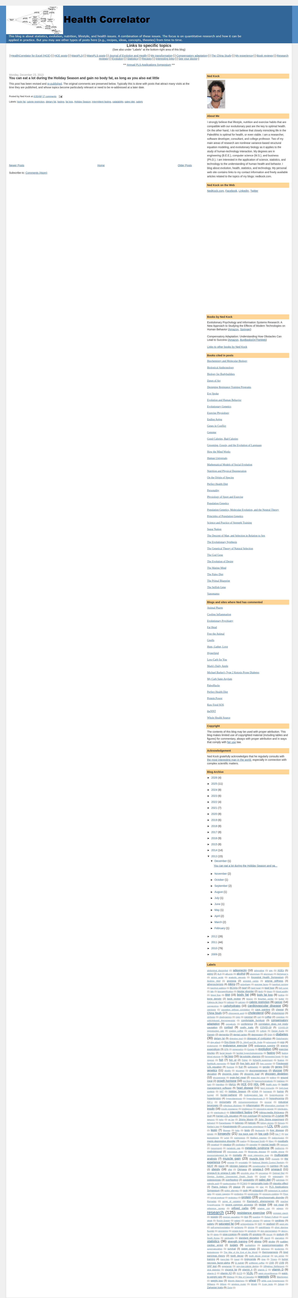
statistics (213, 1241)
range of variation (231, 1201)
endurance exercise (235, 1045)
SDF (260, 1224)
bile (212, 991)
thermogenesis (270, 1252)
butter (281, 999)
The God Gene (215, 554)
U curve (239, 1262)
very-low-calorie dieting (247, 1266)
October (220, 879)
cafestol (230, 1002)
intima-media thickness (271, 1112)
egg (282, 1042)
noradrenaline (259, 1166)
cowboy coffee (236, 1031)
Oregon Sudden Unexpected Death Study (230, 1176)
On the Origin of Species (220, 477)
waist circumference (267, 1273)
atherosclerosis (215, 984)
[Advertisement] (37, 137)
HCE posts (60, 55)
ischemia (266, 1115)
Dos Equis (229, 1042)
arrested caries (251, 981)
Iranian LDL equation (227, 1115)
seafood (270, 1223)
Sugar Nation (214, 529)
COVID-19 (265, 1027)
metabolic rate (233, 1148)
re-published (54, 83)
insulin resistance (229, 1109)
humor (280, 1091)
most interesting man (258, 1155)
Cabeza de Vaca (215, 1002)
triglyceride (250, 1259)
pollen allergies (231, 1190)
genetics (212, 1070)
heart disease (245, 1087)
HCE (244, 1084)
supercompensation (272, 1245)
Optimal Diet (278, 1173)
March (219, 922)
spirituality (229, 1238)
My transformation (161, 55)
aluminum (268, 974)
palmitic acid (213, 1183)
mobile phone (277, 1151)
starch (267, 1238)
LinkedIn (244, 190)
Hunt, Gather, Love (217, 646)
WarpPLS (77, 55)
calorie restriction (35, 101)
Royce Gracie (223, 1220)
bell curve (283, 988)
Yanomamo (213, 593)
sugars (234, 1245)
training (211, 1259)
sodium (280, 1234)
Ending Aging (214, 419)
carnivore (211, 1009)
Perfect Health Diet (217, 483)
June (218, 904)
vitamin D (278, 1269)
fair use (231, 742)
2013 (214, 856)
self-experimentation (220, 1227)
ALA (219, 974)
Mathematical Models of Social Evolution (229, 464)
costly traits (246, 1027)
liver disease (277, 1130)
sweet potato (248, 1248)
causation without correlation (235, 1009)
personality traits (260, 1183)
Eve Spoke (213, 393)
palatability (118, 101)
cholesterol (256, 1013)
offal (230, 1169)
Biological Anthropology (220, 367)
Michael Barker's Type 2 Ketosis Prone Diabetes (233, 672)
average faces (261, 984)
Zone (229, 1287)
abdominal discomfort (217, 970)
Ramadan (211, 1201)
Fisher (245, 1060)
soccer (269, 1234)
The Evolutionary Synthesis (222, 542)
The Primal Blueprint (218, 580)
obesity (216, 1169)
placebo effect (280, 1183)
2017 (214, 832)
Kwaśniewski (230, 1126)
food (233, 1063)
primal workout (217, 1197)
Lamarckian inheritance (252, 1126)
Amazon (234, 329)
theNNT (211, 711)
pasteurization (229, 1183)
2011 (214, 942)
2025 (214, 783)
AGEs (280, 970)
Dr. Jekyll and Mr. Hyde (251, 1042)
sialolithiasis (264, 1227)
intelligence (247, 1109)
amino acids (217, 977)
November (221, 873)
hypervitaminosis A (255, 1098)
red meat (279, 1204)
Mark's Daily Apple (217, 666)
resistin (214, 1216)
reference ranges (216, 1208)
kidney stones (267, 1123)
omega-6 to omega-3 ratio (221, 1173)
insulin (211, 1108)
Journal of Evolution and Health (128, 55)
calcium (241, 1002)
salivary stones (252, 1220)
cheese (280, 1009)
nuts (286, 1166)
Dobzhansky (282, 1038)
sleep (216, 1234)
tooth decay (237, 1255)
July (217, 898)
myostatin (243, 1162)
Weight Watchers (236, 1281)
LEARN (284, 1126)
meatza (227, 1144)
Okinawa (242, 1169)
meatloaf (215, 1144)
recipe (262, 1204)
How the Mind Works (218, 451)
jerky (221, 1119)
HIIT (222, 1091)
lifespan (226, 1130)
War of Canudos (246, 1277)
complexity (231, 1024)
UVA (271, 1262)
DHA (269, 1035)
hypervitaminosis (234, 1098)
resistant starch (280, 1213)
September (221, 885)
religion (280, 1208)
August (219, 891)
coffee (268, 1017)
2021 (214, 807)
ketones (239, 1122)
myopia (230, 1162)
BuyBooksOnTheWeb (253, 339)
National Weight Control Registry (268, 1162)
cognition (280, 1017)
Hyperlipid (213, 653)
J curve (279, 1115)
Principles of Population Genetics (225, 516)
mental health (268, 1144)
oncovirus (263, 1173)
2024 (214, 789)
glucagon (240, 1070)
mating (243, 1141)
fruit (241, 1066)
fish (221, 1059)
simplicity (252, 1231)
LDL (270, 1126)
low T (278, 1134)
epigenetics (237, 1049)
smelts (244, 1234)
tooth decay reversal (259, 1256)
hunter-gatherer (228, 1095)
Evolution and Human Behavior (224, 400)
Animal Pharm (215, 607)
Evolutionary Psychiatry (220, 620)
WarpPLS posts (96, 55)
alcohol (241, 973)
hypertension (214, 1098)
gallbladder (253, 1067)
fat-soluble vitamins (250, 1056)
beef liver (269, 987)
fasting (60, 101)
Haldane (281, 1081)
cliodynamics (225, 1017)
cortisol (228, 1027)
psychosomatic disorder (271, 1197)
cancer (278, 1002)
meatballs (283, 1141)
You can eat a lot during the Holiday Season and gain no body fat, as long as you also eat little (84, 78)
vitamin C (262, 1270)
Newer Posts (16, 165)
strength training (237, 1241)
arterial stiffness (274, 980)
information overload (275, 1105)
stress (258, 1241)
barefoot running (280, 984)
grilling (273, 1077)
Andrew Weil (213, 981)
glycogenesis (219, 1077)
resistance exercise (251, 1213)
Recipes (147, 58)
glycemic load (251, 1073)
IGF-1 (210, 1102)
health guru (271, 1084)
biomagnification (225, 991)
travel (236, 1259)
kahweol (211, 1123)
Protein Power (215, 698)
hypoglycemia (276, 1098)
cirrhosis (211, 1017)
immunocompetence (248, 1102)
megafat (253, 1144)
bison (269, 991)
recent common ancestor (239, 1204)
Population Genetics (218, 503)
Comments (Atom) (36, 172)
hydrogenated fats (253, 1095)
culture (263, 1031)
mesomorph (216, 1148)
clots (238, 1017)
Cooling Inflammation (219, 614)
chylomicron (277, 1013)
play (262, 1187)
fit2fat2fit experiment (263, 1060)
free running (266, 1063)
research (215, 1212)
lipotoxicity (260, 1130)
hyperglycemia (276, 1095)
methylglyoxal (214, 1151)
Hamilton (220, 1084)
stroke (272, 1241)
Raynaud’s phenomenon (260, 1201)
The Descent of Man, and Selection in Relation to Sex (236, 535)
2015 (214, 844)
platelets (250, 1187)
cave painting (262, 1009)
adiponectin (240, 970)
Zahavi (281, 1284)
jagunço (211, 1119)
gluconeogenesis (258, 1070)
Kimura (281, 1123)
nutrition (274, 1166)
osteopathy (278, 1176)
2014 (214, 850)
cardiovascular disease (264, 1006)
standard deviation (249, 1237)
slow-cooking (230, 1234)
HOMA (255, 1091)
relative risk (264, 1208)
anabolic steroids (237, 977)
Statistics (132, 58)
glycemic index (230, 1073)
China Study (214, 1013)
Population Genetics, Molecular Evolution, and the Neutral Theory (243, 509)
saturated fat (226, 1223)
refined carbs (239, 1208)
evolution (264, 1049)
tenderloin (279, 1249)
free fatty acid (247, 1063)
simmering (223, 1231)
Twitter (254, 190)
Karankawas (225, 1123)
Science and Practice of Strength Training (229, 522)
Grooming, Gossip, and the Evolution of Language (234, 445)
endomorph (212, 1046)
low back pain (246, 1133)
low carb (263, 1133)
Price (285, 1194)
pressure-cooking (270, 1194)
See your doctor (187, 58)
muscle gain (232, 1158)
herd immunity (267, 1088)
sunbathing (250, 1245)
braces (249, 999)
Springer (245, 329)
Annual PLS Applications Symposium (149, 64)
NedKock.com (215, 190)
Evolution (117, 58)
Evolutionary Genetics (219, 406)
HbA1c (232, 1084)
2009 (214, 954)
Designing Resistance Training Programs (229, 387)
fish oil (232, 1060)
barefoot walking (218, 988)
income (268, 1102)
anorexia (231, 980)
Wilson (223, 1284)
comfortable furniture (253, 1020)
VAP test (212, 1266)
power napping (223, 1194)
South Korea (213, 1238)
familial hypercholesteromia (249, 1053)
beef (244, 987)
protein (246, 1197)
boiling (281, 995)
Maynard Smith (257, 1141)
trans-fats (224, 1259)
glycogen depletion (276, 1073)
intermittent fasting (101, 101)
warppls (263, 1276)
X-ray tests (267, 1284)
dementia (224, 1034)
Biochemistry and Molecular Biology (227, 360)
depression (257, 1034)
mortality (237, 1155)
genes (278, 1066)
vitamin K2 (226, 1273)
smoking (257, 1234)
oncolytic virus (247, 1173)
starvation (279, 1238)
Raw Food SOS (215, 704)
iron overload (250, 1115)
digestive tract (236, 1038)
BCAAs (234, 987)
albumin (229, 974)
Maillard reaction (258, 1138)
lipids (247, 1130)
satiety (139, 101)
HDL (256, 1084)
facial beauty (226, 1053)
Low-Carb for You (217, 659)
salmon (267, 1220)
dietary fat (51, 101)
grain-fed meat (238, 1077)
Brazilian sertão (265, 999)
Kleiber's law (213, 1126)
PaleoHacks (213, 685)
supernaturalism (215, 1249)
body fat (21, 101)
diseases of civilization (259, 1038)
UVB (281, 1262)
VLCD (239, 1273)
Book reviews (265, 55)
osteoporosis (214, 1179)
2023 (214, 795)
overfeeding (232, 1179)
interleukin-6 (220, 1112)
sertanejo (239, 1227)
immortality (225, 1102)
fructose (230, 1067)
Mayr (271, 1141)
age (271, 970)
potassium (257, 1190)
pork (245, 1190)
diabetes (282, 1034)
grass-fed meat (258, 1077)
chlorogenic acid (236, 1013)
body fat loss (265, 994)
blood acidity (282, 991)
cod (259, 1017)
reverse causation (231, 1217)
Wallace (230, 1277)
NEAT (210, 1166)
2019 (214, 819)
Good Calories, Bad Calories (222, 438)
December (221, 860)
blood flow (216, 995)
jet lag (231, 1119)
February (220, 928)
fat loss (69, 101)
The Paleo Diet (215, 574)
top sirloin (279, 1256)
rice (246, 1216)
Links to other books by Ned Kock (227, 346)
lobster (210, 1134)
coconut (248, 1017)
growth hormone (226, 1080)
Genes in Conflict (216, 425)
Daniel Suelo (277, 1031)
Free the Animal (215, 633)
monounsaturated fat (217, 1155)
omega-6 (276, 1169)
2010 (214, 948)
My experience (244, 55)
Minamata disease (257, 1151)
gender (266, 1066)
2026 (214, 777)
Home (101, 165)
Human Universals (217, 458)
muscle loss (256, 1158)
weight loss (217, 1280)
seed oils (283, 1224)
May (217, 909)
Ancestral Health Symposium (267, 977)
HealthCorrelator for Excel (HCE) (30, 55)
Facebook (231, 190)
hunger (210, 1095)
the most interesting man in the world (229, 759)
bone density (214, 998)
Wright (254, 1284)
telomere (265, 1249)
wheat (252, 1280)
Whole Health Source (218, 717)
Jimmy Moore (246, 1119)
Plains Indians (219, 1186)
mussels (276, 1159)
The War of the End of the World (241, 1252)
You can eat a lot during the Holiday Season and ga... (245, 865)
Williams (211, 1284)
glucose (277, 1070)
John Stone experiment (271, 1119)
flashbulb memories (216, 1063)
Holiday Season (82, 101)
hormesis (267, 1091)
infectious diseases (232, 1105)
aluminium (255, 974)
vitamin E (211, 1273)
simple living (238, 1231)
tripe (264, 1259)
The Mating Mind (216, 567)
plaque (236, 1186)
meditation (240, 1144)
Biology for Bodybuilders (221, 374)
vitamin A (247, 1269)
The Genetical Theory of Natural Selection (230, 548)
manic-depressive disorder (221, 1141)
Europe (250, 1049)
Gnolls (210, 640)
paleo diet (130, 101)
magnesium (239, 1138)
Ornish (263, 1176)
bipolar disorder (245, 991)
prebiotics (238, 1194)
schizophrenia (247, 1224)
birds (260, 991)
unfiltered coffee (257, 1263)
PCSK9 (243, 1183)
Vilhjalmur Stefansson (273, 1266)
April (218, 916)
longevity (224, 1133)
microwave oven (235, 1151)
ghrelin (227, 1070)
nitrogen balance (238, 1166)
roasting (256, 1217)
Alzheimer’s (282, 974)
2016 (214, 838)
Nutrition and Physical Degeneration (226, 471)
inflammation (253, 1105)
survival (231, 1248)
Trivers (273, 1259)
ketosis (252, 1122)
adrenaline (259, 970)
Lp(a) (226, 1138)
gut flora (247, 1081)
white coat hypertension (273, 1281)
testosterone (213, 1252)
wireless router (238, 1284)
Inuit (209, 1115)
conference (247, 1024)
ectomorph (271, 1042)
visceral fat (231, 1269)
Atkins (231, 984)
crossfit (251, 1031)
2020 (214, 813)
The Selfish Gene (216, 587)
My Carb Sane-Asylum (219, 678)
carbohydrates (232, 1005)
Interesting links (165, 58)
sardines (279, 1220)
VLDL (249, 1273)
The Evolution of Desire (220, 561)
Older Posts (185, 165)
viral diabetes (213, 1270)
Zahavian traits (215, 1287)
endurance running (264, 1045)
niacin (221, 1166)
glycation (212, 1073)
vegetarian (227, 1266)
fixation (280, 1060)
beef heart (256, 988)
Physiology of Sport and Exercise (225, 496)
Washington (282, 1277)
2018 (214, 826)
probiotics (232, 1197)
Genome (211, 432)
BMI (227, 994)
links (237, 1130)
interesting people (264, 1109)
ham (209, 1084)
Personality (213, 490)
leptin (214, 1130)
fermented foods (273, 1056)
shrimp (251, 1227)
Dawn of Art (214, 380)
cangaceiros (213, 1006)
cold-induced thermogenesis (221, 1020)
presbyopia (253, 1194)
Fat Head (212, 627)
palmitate (280, 1180)
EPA (226, 1049)
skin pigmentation (268, 1231)
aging (210, 973)
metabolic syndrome (257, 1148)
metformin (279, 1148)
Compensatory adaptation (191, 55)
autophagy (245, 984)
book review (234, 998)
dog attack (215, 1042)
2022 (214, 801)
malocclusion (278, 1138)
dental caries (240, 1034)
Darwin (211, 1034)
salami (237, 1220)
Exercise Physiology (218, 412)
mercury (284, 1144)
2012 (214, 936)
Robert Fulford (271, 1217)
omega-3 (258, 1169)
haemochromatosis (264, 1081)
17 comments (49, 96)
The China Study (221, 55)
